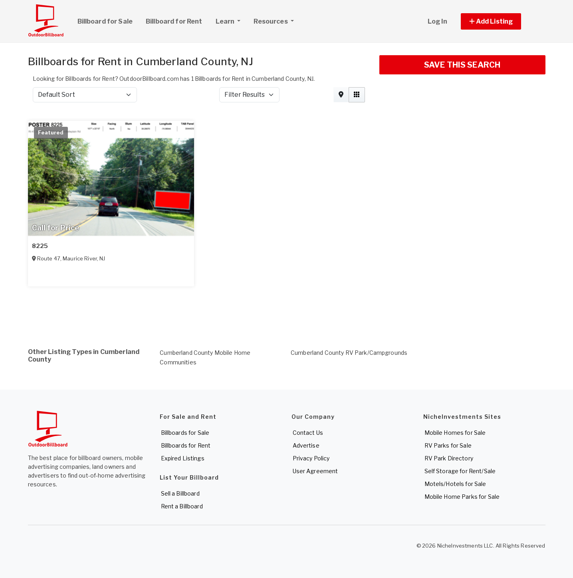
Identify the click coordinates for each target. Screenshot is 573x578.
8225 (40, 246)
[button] (500, 21)
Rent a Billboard (182, 506)
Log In (438, 21)
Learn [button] (231, 20)
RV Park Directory (448, 458)
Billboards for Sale (185, 432)
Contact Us (308, 432)
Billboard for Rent (174, 21)
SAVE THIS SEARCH (462, 65)
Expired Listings (182, 458)
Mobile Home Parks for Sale (462, 496)
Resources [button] (271, 21)
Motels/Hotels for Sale (455, 483)
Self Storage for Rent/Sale (460, 471)
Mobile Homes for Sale (455, 432)
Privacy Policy (311, 458)
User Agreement (315, 471)
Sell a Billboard (180, 493)
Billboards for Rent (186, 445)
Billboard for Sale (105, 21)
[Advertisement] (267, 308)
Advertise (306, 445)
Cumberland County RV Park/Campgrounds (349, 352)
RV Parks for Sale (448, 445)
